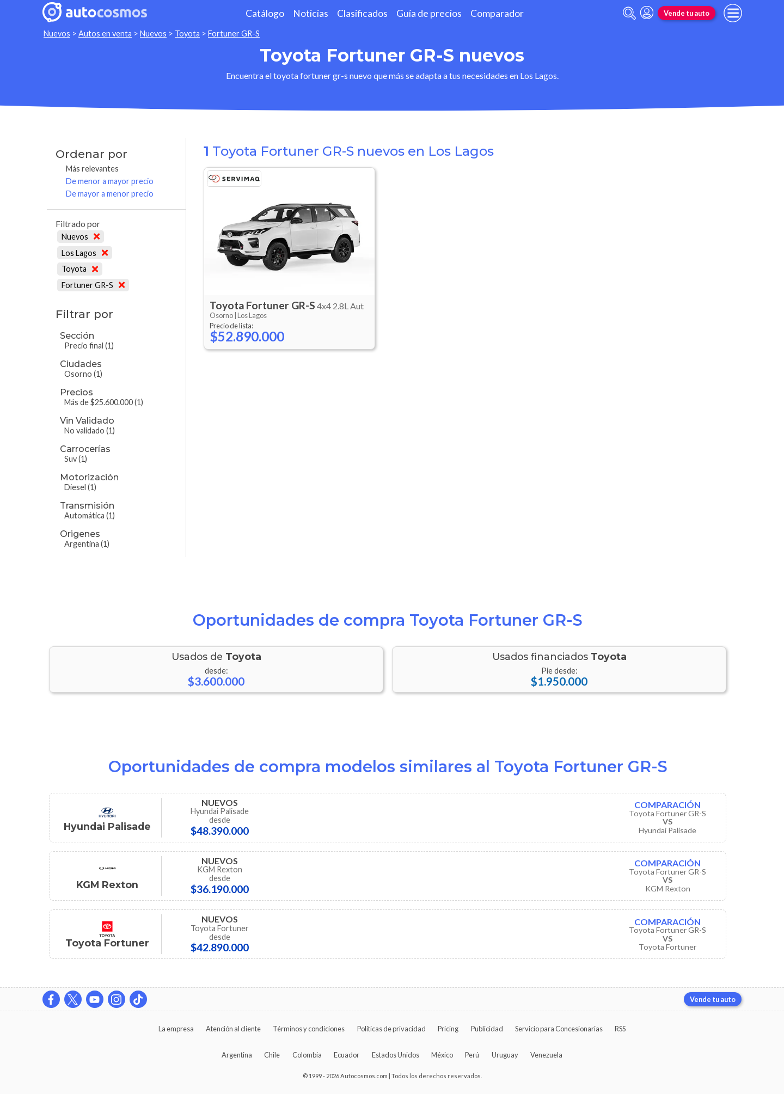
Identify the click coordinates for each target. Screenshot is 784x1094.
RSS (620, 1028)
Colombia (307, 1054)
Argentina (237, 1054)
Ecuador (346, 1054)
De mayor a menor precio (110, 193)
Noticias (310, 13)
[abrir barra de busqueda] (629, 13)
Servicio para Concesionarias (559, 1028)
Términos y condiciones (309, 1028)
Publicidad (487, 1028)
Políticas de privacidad (391, 1028)
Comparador (497, 13)
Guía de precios (429, 13)
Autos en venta (105, 33)
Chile (272, 1054)
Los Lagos (85, 253)
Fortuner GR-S (234, 33)
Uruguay (505, 1054)
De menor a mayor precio (110, 181)
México (442, 1054)
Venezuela (546, 1054)
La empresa (176, 1028)
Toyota (187, 33)
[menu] (733, 13)
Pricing (448, 1028)
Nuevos (57, 33)
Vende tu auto (686, 13)
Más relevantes (92, 168)
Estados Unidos (395, 1054)
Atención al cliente (233, 1028)
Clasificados (362, 13)
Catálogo (265, 13)
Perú (472, 1054)
